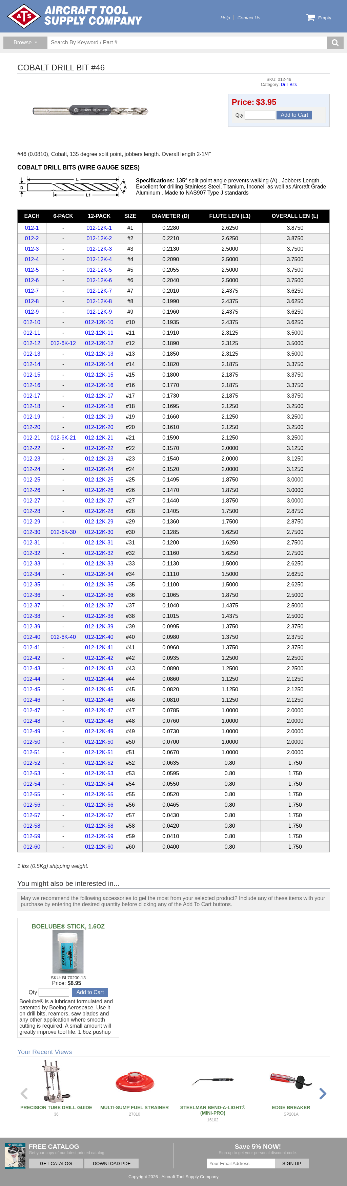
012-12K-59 (99, 836)
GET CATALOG (56, 1163)
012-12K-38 (99, 616)
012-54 (31, 784)
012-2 (32, 238)
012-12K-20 (99, 427)
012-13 (31, 354)
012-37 (31, 605)
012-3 (32, 249)
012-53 (31, 773)
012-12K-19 (99, 417)
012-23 (31, 459)
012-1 (32, 228)
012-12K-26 (99, 490)
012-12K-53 (99, 773)
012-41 (31, 647)
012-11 (31, 333)
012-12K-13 (99, 354)
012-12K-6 (99, 280)
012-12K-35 (99, 584)
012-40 (31, 637)
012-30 (31, 532)
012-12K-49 (99, 731)
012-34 (31, 574)
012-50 (31, 742)
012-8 (32, 301)
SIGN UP (291, 1163)
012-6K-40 (63, 637)
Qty (255, 115)
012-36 (31, 595)
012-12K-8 (99, 301)
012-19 (31, 417)
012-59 (31, 836)
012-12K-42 (99, 658)
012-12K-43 (99, 668)
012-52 (31, 763)
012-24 (31, 469)
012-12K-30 (99, 532)
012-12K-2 (99, 238)
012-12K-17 (99, 396)
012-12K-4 (99, 259)
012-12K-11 (99, 333)
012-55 (31, 794)
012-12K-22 (99, 448)
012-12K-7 (99, 291)
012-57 (31, 815)
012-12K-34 (99, 574)
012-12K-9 (99, 312)
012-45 (31, 689)
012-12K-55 (99, 794)
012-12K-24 (99, 469)
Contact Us (249, 17)
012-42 (31, 658)
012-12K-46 (99, 700)
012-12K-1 (99, 228)
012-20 (31, 427)
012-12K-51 (99, 752)
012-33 (31, 563)
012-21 (31, 438)
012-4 (32, 259)
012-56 (31, 805)
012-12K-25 (99, 480)
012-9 (32, 312)
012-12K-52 (99, 763)
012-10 (31, 322)
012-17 (31, 396)
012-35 (31, 584)
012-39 (31, 626)
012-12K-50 (99, 742)
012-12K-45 (99, 689)
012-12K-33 (99, 563)
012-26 (31, 490)
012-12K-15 (99, 375)
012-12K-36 (99, 595)
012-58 (31, 826)
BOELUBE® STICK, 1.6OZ (68, 926)
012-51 (31, 752)
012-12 (31, 343)
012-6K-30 (63, 532)
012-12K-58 (99, 826)
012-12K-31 (99, 542)
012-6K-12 (63, 343)
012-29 (31, 521)
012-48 (31, 721)
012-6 (32, 280)
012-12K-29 (99, 521)
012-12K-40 (99, 637)
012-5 (32, 270)
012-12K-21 (99, 438)
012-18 (31, 406)
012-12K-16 (99, 385)
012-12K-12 (99, 343)
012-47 (31, 710)
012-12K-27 (99, 501)
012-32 (31, 553)
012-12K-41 (99, 647)
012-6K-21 (63, 438)
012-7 (32, 291)
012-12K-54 (99, 784)
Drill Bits (289, 84)
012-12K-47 (99, 710)
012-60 (31, 847)
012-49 (31, 731)
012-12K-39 (99, 626)
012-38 (31, 616)
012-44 (31, 679)
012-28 (31, 511)
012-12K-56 (99, 805)
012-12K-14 (99, 364)
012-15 (31, 375)
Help (225, 17)
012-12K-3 (99, 249)
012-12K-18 (99, 406)
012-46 (31, 700)
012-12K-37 (99, 605)
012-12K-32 (99, 553)
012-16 (31, 385)
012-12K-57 (99, 815)
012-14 (31, 364)
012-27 (31, 501)
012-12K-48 (99, 721)
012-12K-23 (99, 459)
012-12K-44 (99, 679)
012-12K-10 (99, 322)
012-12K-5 (99, 270)
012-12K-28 (99, 511)
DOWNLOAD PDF (111, 1163)
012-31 (31, 542)
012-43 (31, 668)
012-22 (31, 448)
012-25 (31, 480)
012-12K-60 (99, 847)
